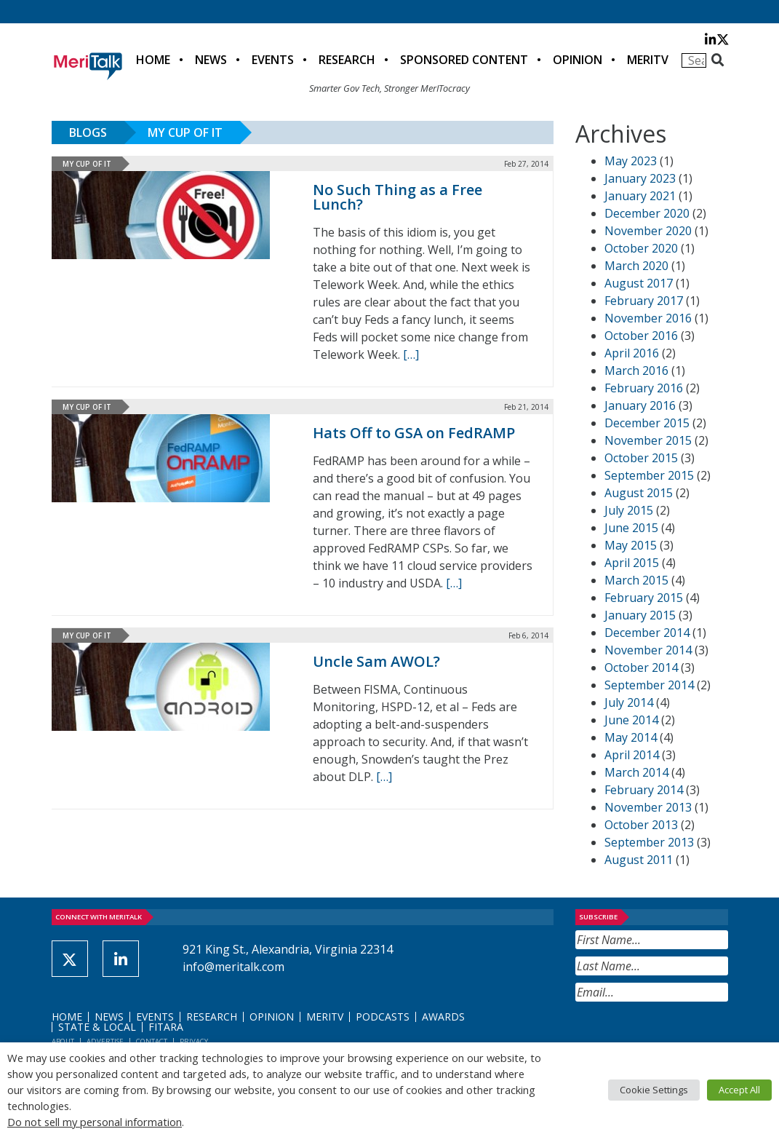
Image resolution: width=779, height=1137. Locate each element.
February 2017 (643, 301)
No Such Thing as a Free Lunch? (397, 197)
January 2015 (640, 615)
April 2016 (631, 353)
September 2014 (649, 685)
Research (347, 60)
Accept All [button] (739, 1089)
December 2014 (647, 633)
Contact (151, 1041)
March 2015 (636, 580)
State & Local (97, 1027)
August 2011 (638, 860)
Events (273, 60)
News (211, 60)
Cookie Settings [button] (654, 1089)
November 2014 (648, 650)
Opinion (577, 60)
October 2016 (641, 336)
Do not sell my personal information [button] (94, 1121)
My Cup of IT (185, 132)
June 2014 (631, 720)
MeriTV (647, 60)
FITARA (165, 1027)
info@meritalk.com (233, 967)
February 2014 (643, 790)
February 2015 (643, 598)
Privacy (194, 1041)
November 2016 (648, 318)
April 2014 (631, 755)
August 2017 (638, 283)
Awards (443, 1016)
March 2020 (636, 266)
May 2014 (630, 737)
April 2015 (631, 563)
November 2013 (648, 807)
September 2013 (649, 842)
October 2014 (641, 667)
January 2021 (640, 196)
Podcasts (383, 1016)
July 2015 (628, 510)
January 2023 (640, 178)
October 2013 (641, 825)
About (63, 1041)
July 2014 (628, 702)
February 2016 (643, 388)
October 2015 (641, 458)
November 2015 (648, 440)
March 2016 (636, 371)
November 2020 (648, 231)
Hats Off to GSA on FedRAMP (414, 433)
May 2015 (630, 545)
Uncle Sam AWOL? (376, 661)
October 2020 (641, 248)
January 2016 (640, 405)
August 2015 (638, 493)
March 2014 (636, 772)
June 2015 (631, 528)
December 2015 (647, 423)
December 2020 (647, 213)
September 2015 (649, 475)
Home (153, 60)
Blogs (88, 132)
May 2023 (630, 161)
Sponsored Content (464, 60)
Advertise (105, 1041)
